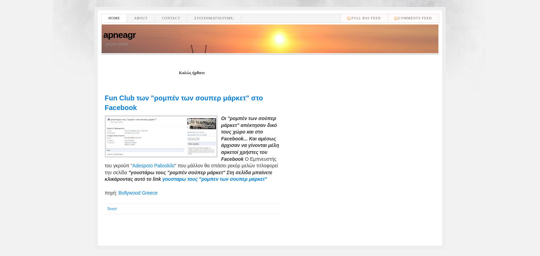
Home (114, 18)
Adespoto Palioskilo (154, 165)
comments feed (415, 18)
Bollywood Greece (138, 193)
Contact (171, 18)
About (140, 18)
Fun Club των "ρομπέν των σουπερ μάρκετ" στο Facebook (184, 102)
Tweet (112, 208)
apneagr (119, 35)
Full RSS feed (366, 18)
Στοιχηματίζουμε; (214, 18)
